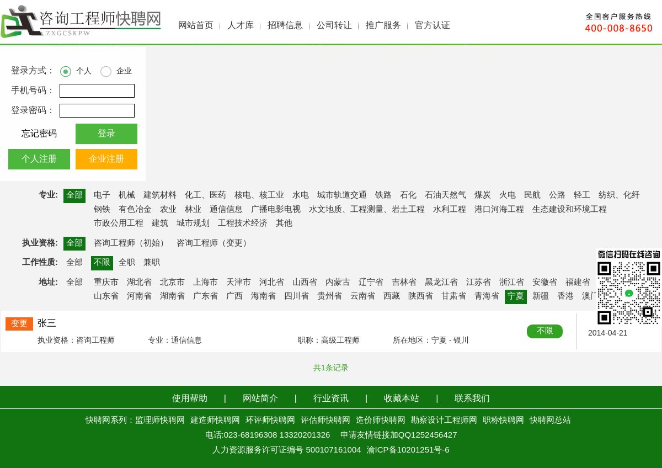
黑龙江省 (441, 282)
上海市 (205, 282)
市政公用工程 (118, 223)
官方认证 (432, 25)
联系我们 (472, 398)
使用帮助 (189, 398)
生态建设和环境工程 (569, 209)
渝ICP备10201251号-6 (408, 450)
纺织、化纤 (619, 195)
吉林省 (404, 282)
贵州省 (329, 296)
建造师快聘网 (215, 420)
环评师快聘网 (270, 420)
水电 (300, 195)
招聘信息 (285, 25)
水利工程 (449, 209)
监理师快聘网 (160, 420)
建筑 (160, 223)
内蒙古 (337, 282)
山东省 (106, 296)
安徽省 (544, 282)
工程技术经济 (243, 223)
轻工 (582, 195)
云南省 (362, 296)
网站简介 (260, 398)
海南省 (263, 296)
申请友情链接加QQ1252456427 (398, 435)
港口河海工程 (499, 209)
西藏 (391, 296)
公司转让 (334, 25)
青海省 (486, 296)
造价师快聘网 (380, 420)
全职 (127, 262)
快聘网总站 (550, 420)
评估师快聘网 (325, 420)
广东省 (205, 296)
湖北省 (139, 282)
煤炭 (482, 195)
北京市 (172, 282)
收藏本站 (401, 398)
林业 (193, 209)
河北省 (271, 282)
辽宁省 (371, 282)
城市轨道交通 (342, 195)
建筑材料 (160, 195)
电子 (102, 195)
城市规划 (193, 223)
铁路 (383, 195)
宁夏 (516, 296)
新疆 (540, 296)
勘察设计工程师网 (444, 420)
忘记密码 (39, 134)
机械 (127, 195)
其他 (284, 223)
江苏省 (478, 282)
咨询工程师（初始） (131, 243)
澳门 (590, 296)
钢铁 (102, 209)
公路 (557, 195)
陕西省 (420, 296)
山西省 (304, 282)
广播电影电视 (276, 209)
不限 (102, 262)
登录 (106, 134)
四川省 (296, 296)
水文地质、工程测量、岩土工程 (367, 209)
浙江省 (511, 282)
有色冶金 (135, 209)
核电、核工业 (259, 195)
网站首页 (195, 25)
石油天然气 (445, 195)
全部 (74, 195)
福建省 (577, 282)
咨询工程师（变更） (214, 243)
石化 (408, 195)
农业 (168, 209)
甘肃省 (453, 296)
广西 (234, 296)
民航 (532, 195)
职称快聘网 (503, 420)
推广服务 (383, 25)
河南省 (139, 296)
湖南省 (172, 296)
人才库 (240, 25)
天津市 (238, 282)
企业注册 (106, 159)
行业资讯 (331, 398)
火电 (507, 195)
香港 (565, 296)
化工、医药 (205, 195)
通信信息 (226, 209)
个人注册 (39, 159)
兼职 (151, 262)
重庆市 (106, 282)
